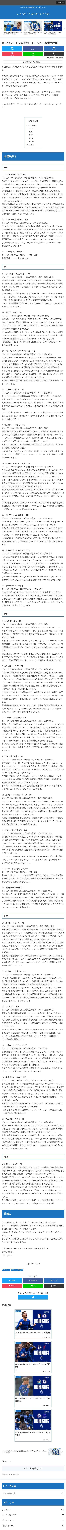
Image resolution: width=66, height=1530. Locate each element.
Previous (2, 28)
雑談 (33, 1459)
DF (32, 132)
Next (64, 28)
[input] (33, 1421)
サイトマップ (33, 1523)
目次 (30, 121)
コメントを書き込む (33, 1396)
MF (32, 135)
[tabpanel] (13, 28)
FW (32, 139)
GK (32, 129)
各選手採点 (33, 125)
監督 (32, 142)
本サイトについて (54, 1523)
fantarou (33, 1481)
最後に (31, 145)
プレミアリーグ (33, 1448)
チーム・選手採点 (17, 1270)
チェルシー (6, 1270)
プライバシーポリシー (12, 1523)
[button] (62, 1421)
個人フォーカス (33, 1453)
